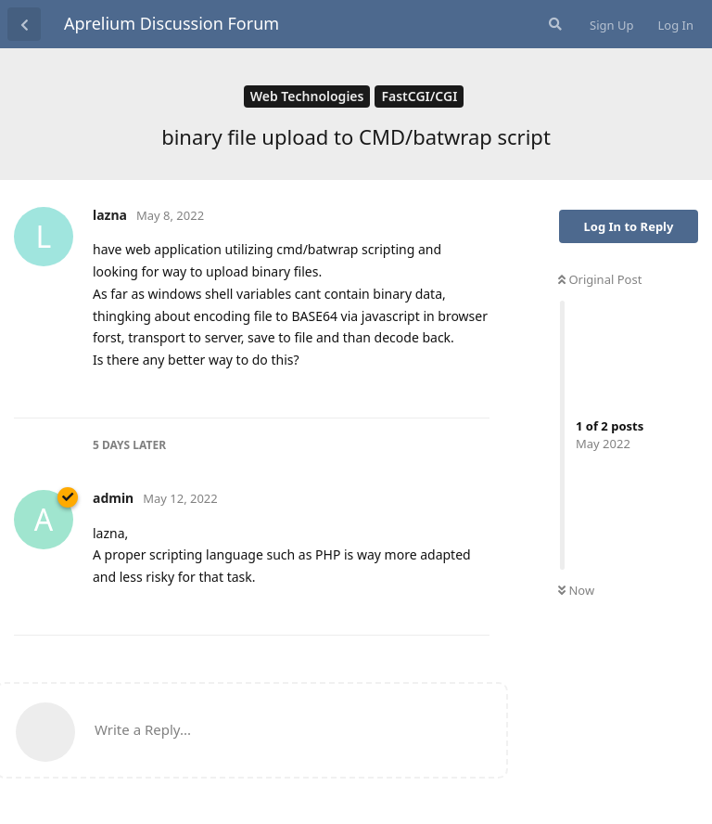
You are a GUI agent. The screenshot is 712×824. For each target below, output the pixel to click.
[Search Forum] (553, 24)
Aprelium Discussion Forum (171, 23)
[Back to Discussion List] (24, 24)
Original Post (600, 279)
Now (576, 590)
